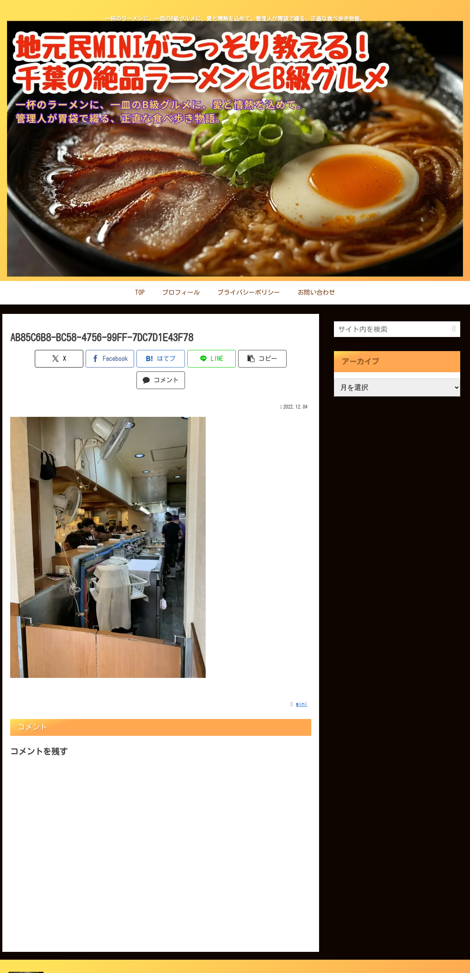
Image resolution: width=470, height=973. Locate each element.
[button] (237, 359)
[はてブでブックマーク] (135, 359)
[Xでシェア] (34, 359)
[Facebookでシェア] (85, 359)
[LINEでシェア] (186, 359)
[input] (397, 329)
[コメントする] (287, 359)
